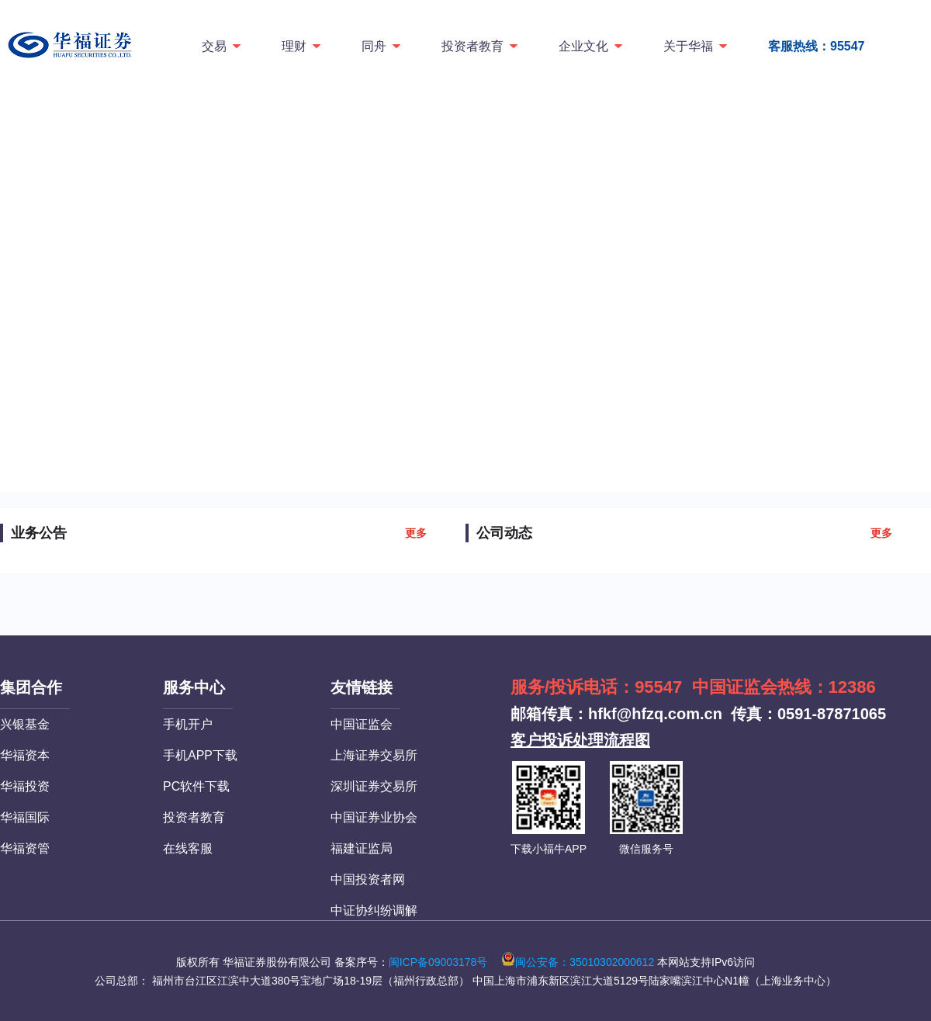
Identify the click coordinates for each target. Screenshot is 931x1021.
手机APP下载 (200, 755)
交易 (222, 46)
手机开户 (188, 724)
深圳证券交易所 (374, 786)
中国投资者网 (368, 879)
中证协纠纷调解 (374, 910)
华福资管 (25, 848)
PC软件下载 (196, 786)
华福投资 (25, 786)
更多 (416, 533)
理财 (302, 46)
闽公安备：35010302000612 (577, 962)
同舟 (382, 46)
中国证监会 (362, 724)
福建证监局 (362, 848)
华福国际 (25, 817)
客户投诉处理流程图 (580, 740)
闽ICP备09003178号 (438, 962)
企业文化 (592, 46)
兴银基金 (25, 724)
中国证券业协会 (374, 817)
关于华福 (696, 46)
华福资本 (25, 755)
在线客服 (188, 848)
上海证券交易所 (374, 755)
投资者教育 (480, 46)
